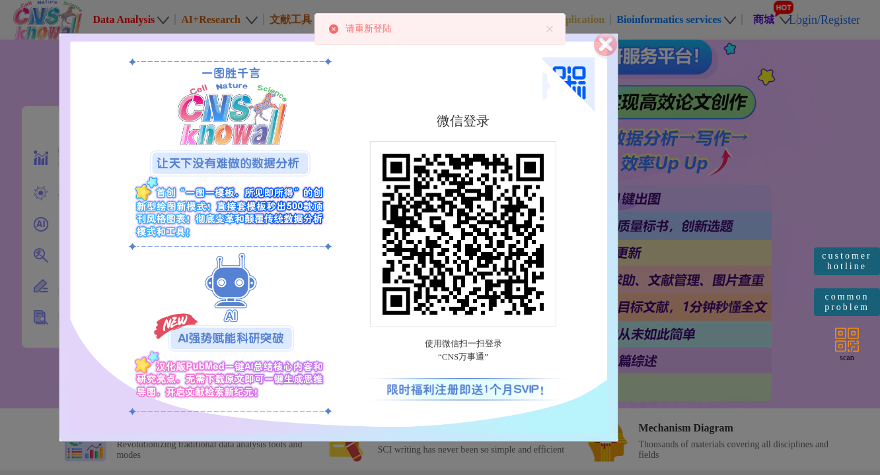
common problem (847, 302)
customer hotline (846, 261)
